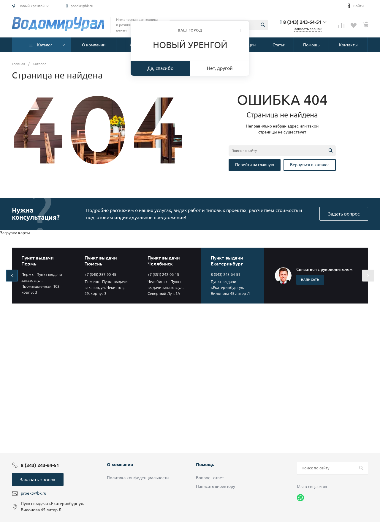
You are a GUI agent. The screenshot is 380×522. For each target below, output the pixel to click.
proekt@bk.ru (82, 6)
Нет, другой (220, 68)
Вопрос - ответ (210, 477)
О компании (120, 464)
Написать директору (215, 486)
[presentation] (12, 276)
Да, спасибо (160, 68)
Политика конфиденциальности (138, 477)
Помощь (205, 464)
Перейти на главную (254, 164)
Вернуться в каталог (309, 164)
